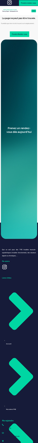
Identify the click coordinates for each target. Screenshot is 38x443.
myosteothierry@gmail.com (10, 436)
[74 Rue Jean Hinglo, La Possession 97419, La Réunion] (3, 441)
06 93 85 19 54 (6, 428)
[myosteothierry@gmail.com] (3, 433)
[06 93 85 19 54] (3, 425)
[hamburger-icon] (33, 11)
